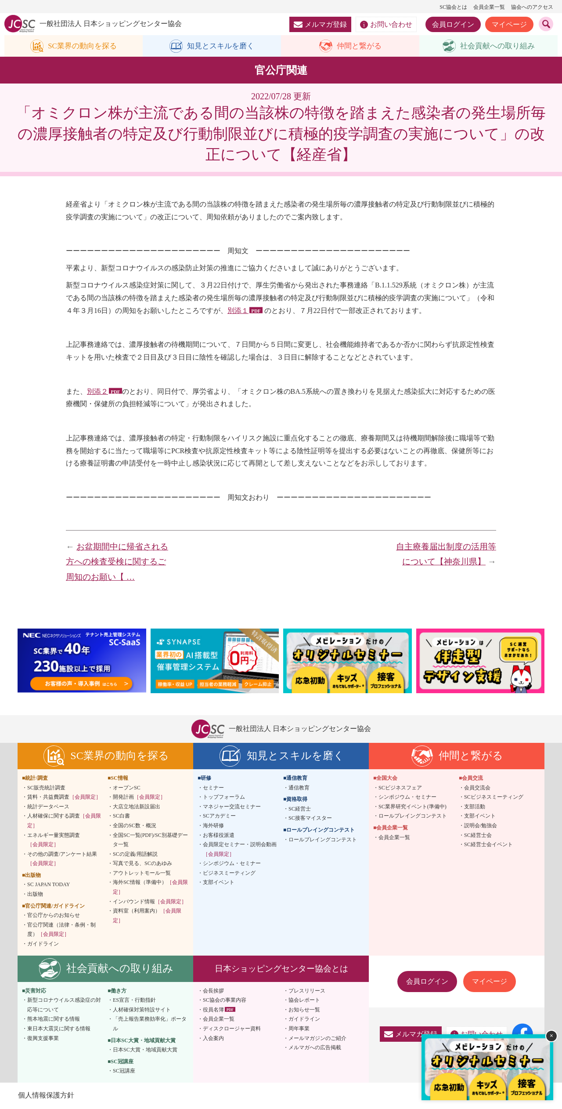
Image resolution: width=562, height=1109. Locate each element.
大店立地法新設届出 (136, 807)
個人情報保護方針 (46, 1095)
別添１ (238, 311)
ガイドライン (43, 944)
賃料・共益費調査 (64, 797)
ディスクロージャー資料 (232, 1029)
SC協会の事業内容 (224, 1000)
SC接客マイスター (310, 818)
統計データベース (48, 807)
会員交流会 (477, 788)
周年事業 (299, 1029)
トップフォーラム (224, 797)
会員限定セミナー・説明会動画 (240, 850)
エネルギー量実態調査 (53, 840)
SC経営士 (299, 809)
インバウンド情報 (150, 902)
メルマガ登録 (320, 24)
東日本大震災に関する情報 (58, 1029)
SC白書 (121, 816)
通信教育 (299, 788)
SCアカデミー (219, 816)
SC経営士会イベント (488, 845)
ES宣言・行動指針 (134, 1000)
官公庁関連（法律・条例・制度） (61, 930)
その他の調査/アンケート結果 (62, 859)
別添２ (97, 392)
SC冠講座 (124, 1071)
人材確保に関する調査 (64, 821)
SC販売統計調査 (46, 788)
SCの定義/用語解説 (135, 854)
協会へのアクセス (532, 7)
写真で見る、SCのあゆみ (142, 864)
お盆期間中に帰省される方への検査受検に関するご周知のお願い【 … (117, 562)
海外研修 (213, 826)
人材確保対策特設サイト (142, 1010)
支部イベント (218, 883)
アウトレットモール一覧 (142, 873)
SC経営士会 (478, 836)
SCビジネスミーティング (493, 797)
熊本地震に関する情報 (53, 1019)
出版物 (35, 894)
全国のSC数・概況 (134, 826)
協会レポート (304, 1000)
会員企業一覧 (489, 7)
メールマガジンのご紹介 (317, 1039)
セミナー (213, 788)
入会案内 (213, 1039)
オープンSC (126, 788)
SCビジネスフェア (400, 788)
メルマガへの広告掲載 (314, 1048)
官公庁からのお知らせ (53, 916)
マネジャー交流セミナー (232, 807)
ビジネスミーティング (229, 873)
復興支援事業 (43, 1039)
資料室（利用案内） (147, 916)
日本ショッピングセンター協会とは (281, 969)
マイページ (509, 24)
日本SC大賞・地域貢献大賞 (145, 1050)
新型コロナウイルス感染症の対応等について (64, 1005)
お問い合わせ (386, 25)
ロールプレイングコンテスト (322, 840)
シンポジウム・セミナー (232, 864)
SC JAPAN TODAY (48, 885)
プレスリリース (306, 991)
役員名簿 (213, 1010)
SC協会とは (453, 7)
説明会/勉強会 (480, 826)
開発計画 (139, 797)
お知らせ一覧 (304, 1010)
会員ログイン (453, 24)
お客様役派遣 (218, 836)
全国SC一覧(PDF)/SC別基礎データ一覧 (150, 840)
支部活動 (474, 807)
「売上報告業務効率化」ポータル (150, 1024)
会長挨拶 (213, 991)
